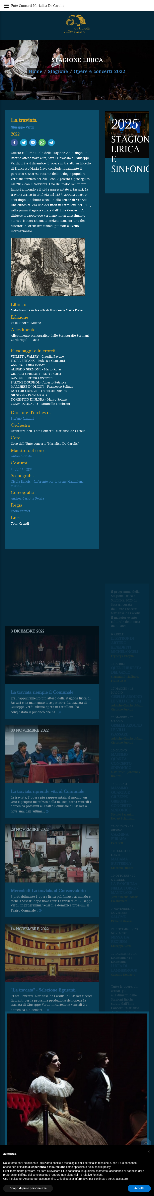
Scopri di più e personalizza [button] (28, 1188)
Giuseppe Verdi (22, 127)
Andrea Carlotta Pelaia (27, 498)
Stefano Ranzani (22, 418)
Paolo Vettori (20, 511)
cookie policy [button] (102, 1166)
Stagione (58, 71)
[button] (149, 1151)
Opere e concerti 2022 (99, 71)
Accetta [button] (139, 1188)
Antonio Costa (21, 456)
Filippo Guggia (21, 469)
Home (35, 71)
